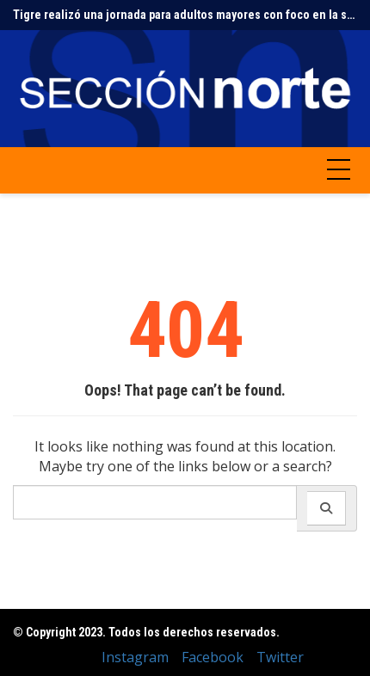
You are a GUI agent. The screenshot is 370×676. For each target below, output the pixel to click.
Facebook (213, 657)
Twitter (280, 657)
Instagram (135, 657)
